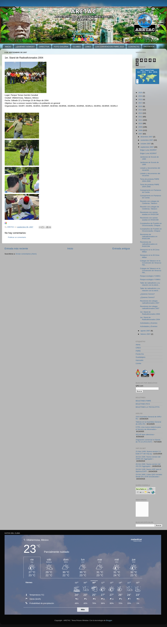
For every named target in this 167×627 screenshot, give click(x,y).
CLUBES (77, 46)
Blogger (109, 620)
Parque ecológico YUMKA (150, 276)
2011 (140, 120)
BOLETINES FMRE (143, 401)
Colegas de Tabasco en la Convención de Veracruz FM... (150, 263)
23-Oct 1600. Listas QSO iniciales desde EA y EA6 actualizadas (149, 476)
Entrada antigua (121, 248)
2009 (140, 127)
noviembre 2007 (147, 140)
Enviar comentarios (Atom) (26, 254)
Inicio (70, 248)
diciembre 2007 (147, 137)
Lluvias (138, 363)
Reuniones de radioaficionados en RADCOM (148, 236)
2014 (140, 110)
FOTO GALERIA (61, 46)
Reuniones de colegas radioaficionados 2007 (149, 302)
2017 (140, 103)
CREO (138, 348)
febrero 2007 (146, 334)
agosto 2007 (146, 331)
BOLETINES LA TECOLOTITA (148, 407)
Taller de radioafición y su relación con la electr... (150, 284)
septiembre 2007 (147, 147)
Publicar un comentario (17, 237)
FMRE (138, 351)
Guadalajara (140, 357)
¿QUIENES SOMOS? (25, 46)
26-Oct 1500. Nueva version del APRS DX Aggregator (148, 458)
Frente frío (140, 354)
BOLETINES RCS (143, 404)
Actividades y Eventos (148, 323)
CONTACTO (133, 46)
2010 (140, 123)
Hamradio (139, 360)
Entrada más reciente (16, 248)
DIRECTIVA (44, 46)
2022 (140, 99)
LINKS (88, 46)
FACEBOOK (149, 46)
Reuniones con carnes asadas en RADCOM (149, 213)
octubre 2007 (146, 144)
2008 (140, 130)
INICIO (8, 46)
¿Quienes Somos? (147, 294)
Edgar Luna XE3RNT (148, 150)
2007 (140, 134)
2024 (140, 96)
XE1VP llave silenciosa (145, 434)
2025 (140, 93)
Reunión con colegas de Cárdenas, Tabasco (149, 202)
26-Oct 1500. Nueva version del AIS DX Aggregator (148, 465)
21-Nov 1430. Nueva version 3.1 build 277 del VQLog (148, 452)
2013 (140, 113)
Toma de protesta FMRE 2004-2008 (149, 180)
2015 (140, 106)
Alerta (138, 345)
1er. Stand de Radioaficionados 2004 (150, 313)
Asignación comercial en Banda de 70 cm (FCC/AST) (148, 441)
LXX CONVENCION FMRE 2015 (109, 46)
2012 (140, 117)
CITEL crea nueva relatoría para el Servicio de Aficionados (148, 428)
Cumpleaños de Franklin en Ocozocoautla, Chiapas (151, 224)
